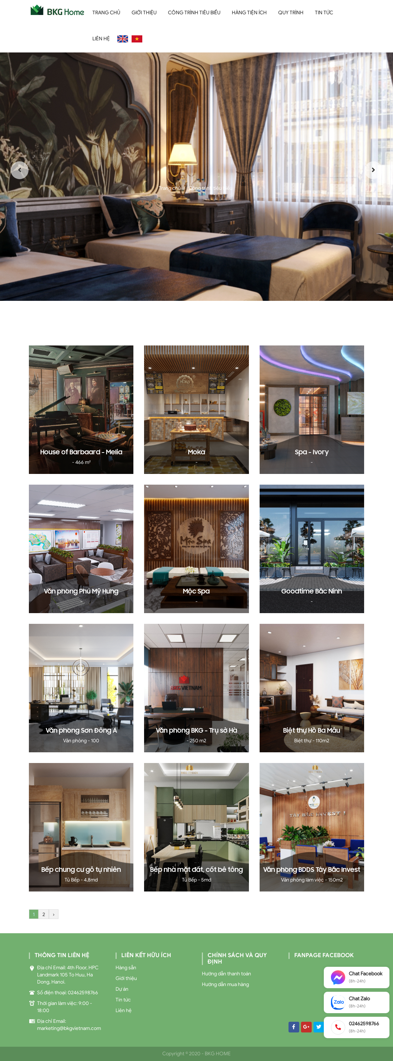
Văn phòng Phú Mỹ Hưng (81, 591)
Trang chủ (106, 13)
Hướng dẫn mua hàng (225, 984)
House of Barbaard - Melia (81, 452)
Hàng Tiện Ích (249, 13)
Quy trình (290, 13)
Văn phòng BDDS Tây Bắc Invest (311, 870)
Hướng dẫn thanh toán (226, 974)
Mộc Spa (196, 591)
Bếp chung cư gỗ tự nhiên (81, 870)
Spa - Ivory (312, 452)
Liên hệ (101, 39)
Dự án (122, 989)
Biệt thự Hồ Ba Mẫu (311, 730)
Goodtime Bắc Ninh (311, 591)
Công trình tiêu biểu (194, 13)
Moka (196, 452)
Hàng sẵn (126, 968)
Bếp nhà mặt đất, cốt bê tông (196, 870)
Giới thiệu (144, 13)
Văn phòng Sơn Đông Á (81, 730)
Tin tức (324, 13)
